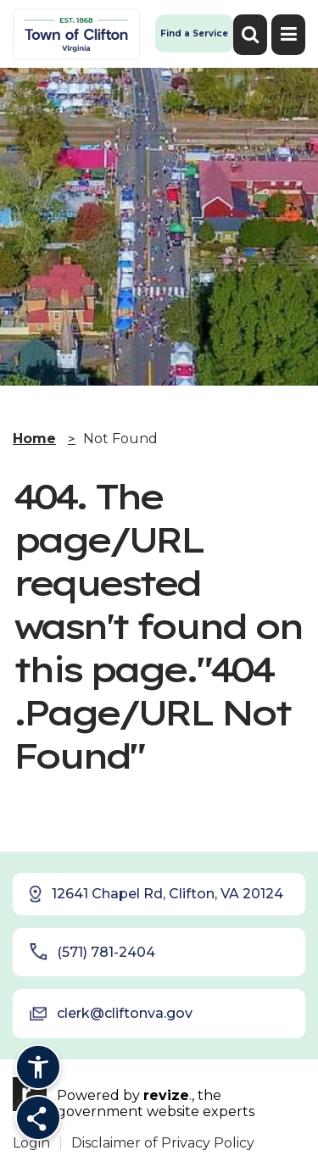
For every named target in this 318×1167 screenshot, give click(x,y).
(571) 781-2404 (92, 951)
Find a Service (194, 33)
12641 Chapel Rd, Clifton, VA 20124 (155, 894)
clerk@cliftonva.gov (111, 1013)
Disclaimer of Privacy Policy (162, 1143)
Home (34, 439)
